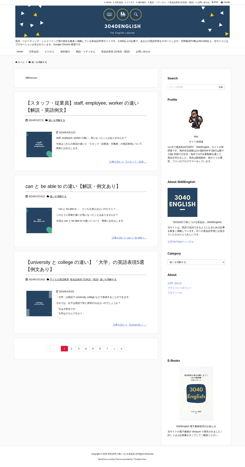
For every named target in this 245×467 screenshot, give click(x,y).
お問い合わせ (203, 2)
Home (108, 2)
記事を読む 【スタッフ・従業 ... (127, 161)
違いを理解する (56, 120)
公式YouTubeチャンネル (181, 241)
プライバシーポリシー (179, 288)
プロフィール (175, 292)
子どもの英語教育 (59, 279)
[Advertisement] (196, 326)
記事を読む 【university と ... (129, 324)
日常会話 (119, 2)
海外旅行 (142, 2)
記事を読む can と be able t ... (129, 237)
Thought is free (140, 459)
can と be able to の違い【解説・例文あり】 (73, 186)
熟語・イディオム (158, 2)
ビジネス (130, 2)
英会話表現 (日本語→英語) (181, 2)
